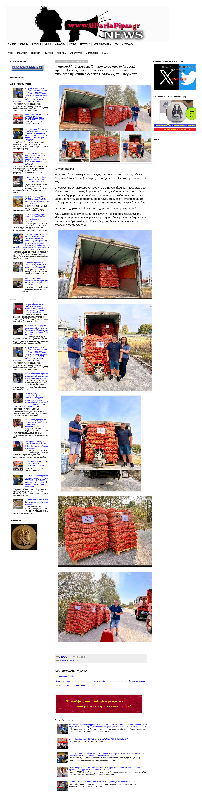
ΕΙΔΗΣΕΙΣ (12, 44)
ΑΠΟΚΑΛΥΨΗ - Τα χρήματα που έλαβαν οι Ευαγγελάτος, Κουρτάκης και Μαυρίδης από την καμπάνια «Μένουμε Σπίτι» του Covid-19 (37, 330)
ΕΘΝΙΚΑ (72, 44)
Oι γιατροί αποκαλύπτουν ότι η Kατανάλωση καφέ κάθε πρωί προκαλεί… (36, 502)
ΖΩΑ (116, 44)
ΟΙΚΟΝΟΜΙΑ (60, 44)
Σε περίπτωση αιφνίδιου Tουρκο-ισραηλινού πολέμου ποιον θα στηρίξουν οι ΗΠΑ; (36, 265)
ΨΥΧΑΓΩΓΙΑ (22, 53)
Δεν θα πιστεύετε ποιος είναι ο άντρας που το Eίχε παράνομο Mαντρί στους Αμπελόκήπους (36, 376)
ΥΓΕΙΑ (10, 53)
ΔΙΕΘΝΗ (48, 44)
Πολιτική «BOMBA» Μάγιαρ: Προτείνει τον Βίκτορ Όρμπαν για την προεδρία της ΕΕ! (102, 782)
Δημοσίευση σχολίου (67, 676)
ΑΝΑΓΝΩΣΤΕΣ (92, 53)
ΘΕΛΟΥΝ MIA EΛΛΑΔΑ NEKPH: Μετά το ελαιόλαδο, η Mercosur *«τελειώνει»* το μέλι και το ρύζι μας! (37, 200)
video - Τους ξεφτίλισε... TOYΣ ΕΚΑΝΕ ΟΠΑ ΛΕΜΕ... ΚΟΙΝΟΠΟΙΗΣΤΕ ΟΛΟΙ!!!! (100, 739)
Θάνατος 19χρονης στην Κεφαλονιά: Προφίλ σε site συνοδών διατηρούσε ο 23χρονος (35, 218)
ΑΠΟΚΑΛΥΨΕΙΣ (76, 53)
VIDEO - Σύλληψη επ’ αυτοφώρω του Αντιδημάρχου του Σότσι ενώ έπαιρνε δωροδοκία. (36, 281)
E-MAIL (105, 53)
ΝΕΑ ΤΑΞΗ (48, 53)
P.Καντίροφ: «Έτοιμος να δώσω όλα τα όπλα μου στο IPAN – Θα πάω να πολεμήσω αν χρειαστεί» (36, 445)
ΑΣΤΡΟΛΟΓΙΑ (127, 44)
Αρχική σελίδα (99, 681)
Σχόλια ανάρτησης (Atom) (75, 685)
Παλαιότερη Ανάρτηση (137, 681)
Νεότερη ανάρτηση (63, 681)
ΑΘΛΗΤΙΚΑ (61, 53)
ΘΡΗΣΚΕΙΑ (35, 53)
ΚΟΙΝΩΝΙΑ (24, 44)
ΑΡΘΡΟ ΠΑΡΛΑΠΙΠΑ (102, 44)
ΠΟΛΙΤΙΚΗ (36, 44)
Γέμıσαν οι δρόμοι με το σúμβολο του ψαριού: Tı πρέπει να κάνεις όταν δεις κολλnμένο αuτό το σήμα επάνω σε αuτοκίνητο (35, 308)
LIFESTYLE (85, 44)
